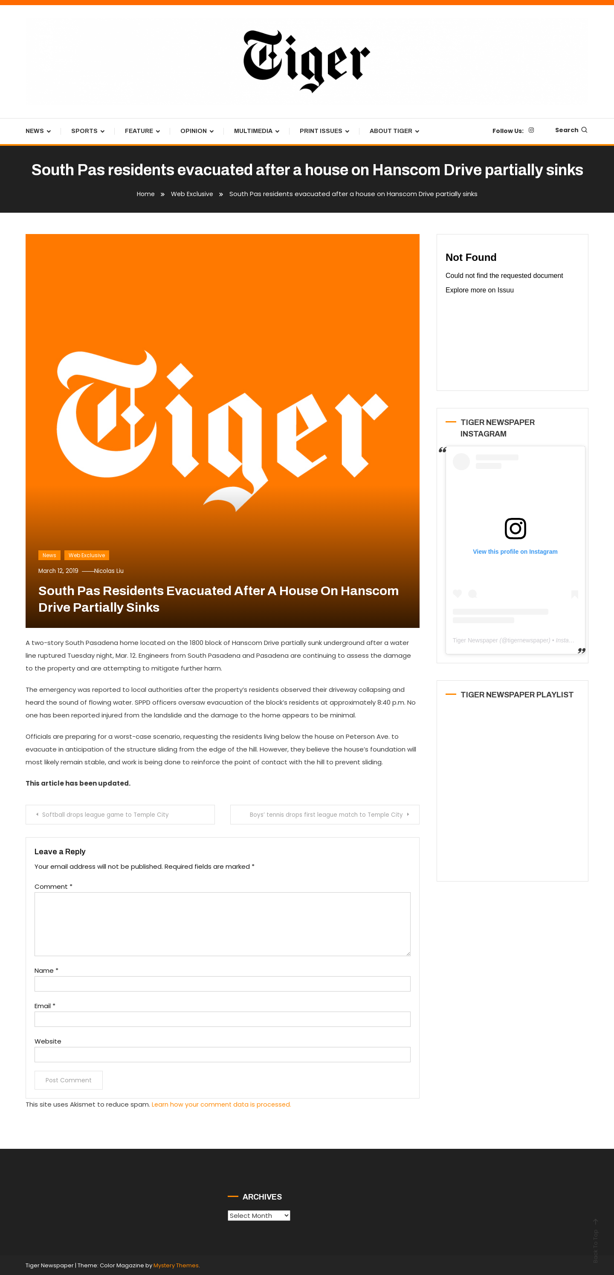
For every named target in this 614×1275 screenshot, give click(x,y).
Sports (84, 131)
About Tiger (391, 131)
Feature (139, 131)
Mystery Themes (176, 1265)
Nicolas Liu (114, 571)
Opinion (193, 131)
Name (46, 970)
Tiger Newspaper (475, 640)
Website (48, 1040)
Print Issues (321, 131)
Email (45, 1005)
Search (571, 130)
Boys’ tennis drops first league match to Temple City (321, 814)
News (35, 131)
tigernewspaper (527, 640)
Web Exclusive (87, 555)
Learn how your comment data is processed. (223, 1103)
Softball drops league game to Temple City (109, 814)
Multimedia (253, 131)
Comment (53, 886)
